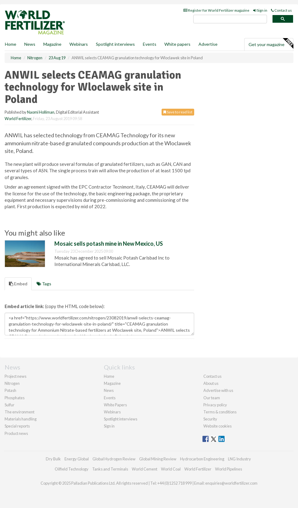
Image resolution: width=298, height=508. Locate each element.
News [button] (29, 44)
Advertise (208, 44)
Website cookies (217, 426)
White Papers (115, 404)
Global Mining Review (157, 458)
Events (149, 44)
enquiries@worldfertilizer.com (231, 483)
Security (210, 418)
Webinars (78, 44)
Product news (16, 433)
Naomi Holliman (40, 112)
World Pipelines (228, 469)
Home (10, 44)
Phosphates (15, 397)
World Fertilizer (18, 118)
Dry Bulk (53, 458)
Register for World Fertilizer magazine (216, 10)
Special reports (17, 426)
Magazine (52, 44)
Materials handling (21, 418)
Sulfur (9, 404)
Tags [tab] (44, 283)
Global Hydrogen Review (113, 458)
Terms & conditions (220, 411)
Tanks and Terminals (110, 469)
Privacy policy (215, 404)
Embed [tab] (18, 283)
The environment (19, 411)
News (109, 390)
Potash (10, 390)
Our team (211, 397)
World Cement (144, 469)
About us (210, 383)
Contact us (281, 10)
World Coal (171, 469)
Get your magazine (271, 43)
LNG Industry (239, 458)
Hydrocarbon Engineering (202, 458)
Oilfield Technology (71, 469)
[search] (230, 19)
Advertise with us (218, 390)
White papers (177, 44)
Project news (15, 376)
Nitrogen (12, 383)
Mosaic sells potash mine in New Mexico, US (108, 243)
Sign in (260, 10)
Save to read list (177, 112)
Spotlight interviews (115, 44)
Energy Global (77, 458)
